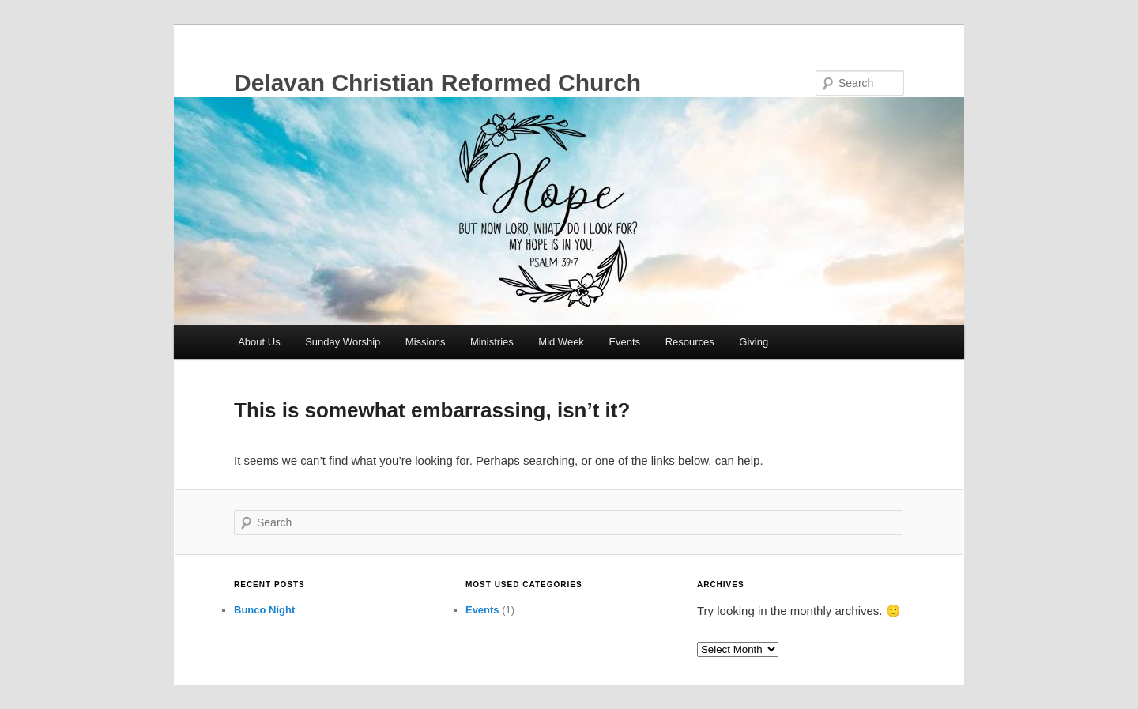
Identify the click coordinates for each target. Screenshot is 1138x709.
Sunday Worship (342, 342)
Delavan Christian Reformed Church (437, 83)
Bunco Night (264, 610)
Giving (753, 342)
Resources (689, 342)
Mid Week (561, 342)
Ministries (492, 342)
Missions (425, 342)
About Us (259, 342)
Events (624, 342)
